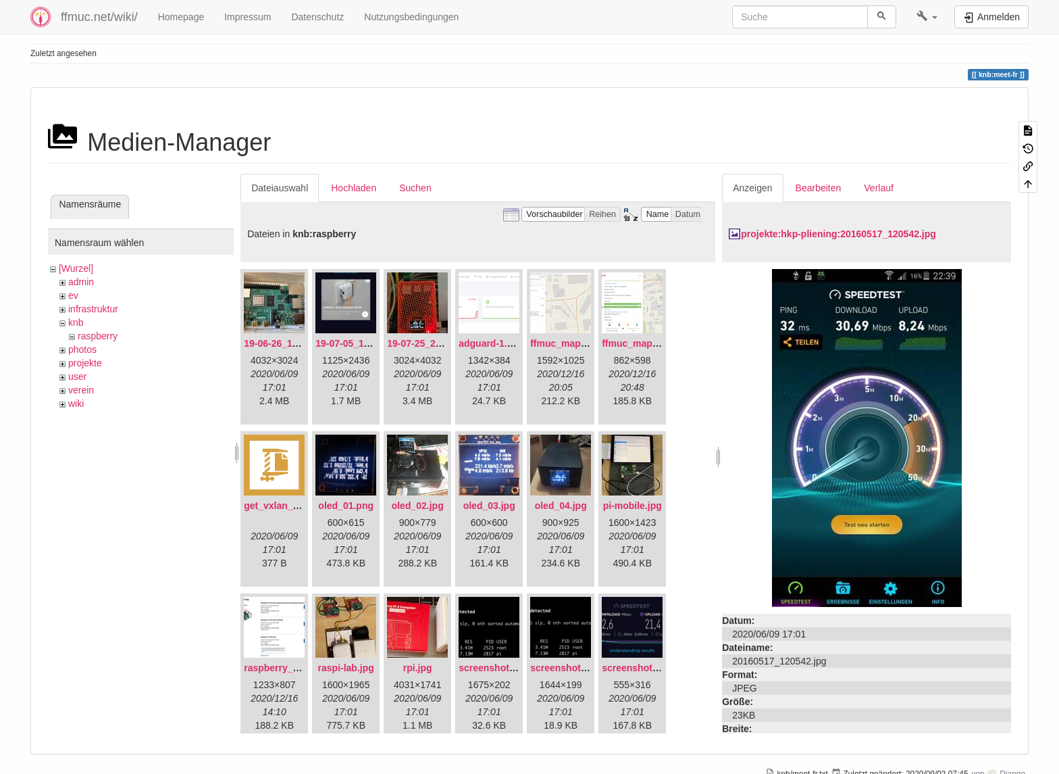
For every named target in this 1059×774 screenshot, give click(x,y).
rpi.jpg (417, 667)
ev (73, 295)
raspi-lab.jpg (346, 667)
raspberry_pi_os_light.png (303, 667)
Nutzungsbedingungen (411, 16)
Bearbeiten (819, 188)
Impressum (247, 16)
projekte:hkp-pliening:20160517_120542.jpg (838, 233)
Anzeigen (752, 188)
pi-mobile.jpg (632, 505)
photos (82, 349)
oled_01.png (345, 505)
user (77, 376)
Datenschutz (317, 16)
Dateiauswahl (279, 188)
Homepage (181, 16)
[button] (927, 17)
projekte (85, 363)
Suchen (415, 188)
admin (81, 281)
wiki (76, 403)
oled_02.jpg (418, 505)
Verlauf (879, 188)
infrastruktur (93, 309)
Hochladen (353, 188)
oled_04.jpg (561, 505)
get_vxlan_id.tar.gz (286, 505)
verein (81, 390)
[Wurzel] (76, 268)
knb (76, 322)
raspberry (98, 336)
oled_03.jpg (489, 505)
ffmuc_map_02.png (645, 343)
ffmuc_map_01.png (573, 343)
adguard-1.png (491, 343)
